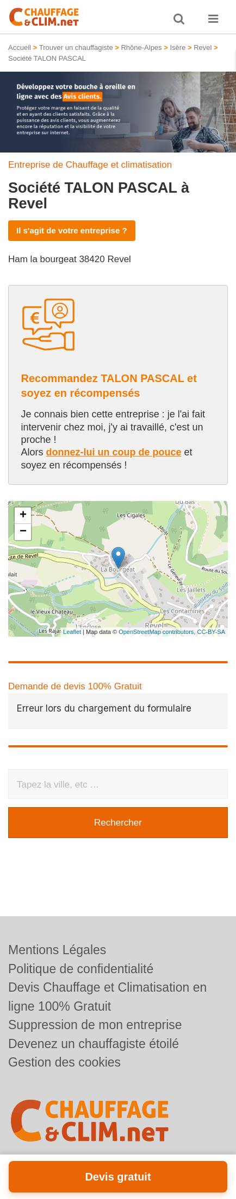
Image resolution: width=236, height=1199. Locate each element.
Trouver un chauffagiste (76, 47)
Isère (177, 47)
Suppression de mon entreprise (95, 1025)
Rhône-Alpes (141, 47)
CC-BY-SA (211, 632)
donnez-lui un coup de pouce (114, 452)
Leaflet (72, 632)
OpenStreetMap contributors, (158, 632)
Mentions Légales (57, 950)
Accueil (19, 47)
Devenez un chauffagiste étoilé (93, 1044)
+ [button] (23, 515)
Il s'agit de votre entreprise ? (71, 230)
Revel (203, 47)
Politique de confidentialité (80, 969)
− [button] (23, 532)
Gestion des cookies (64, 1062)
